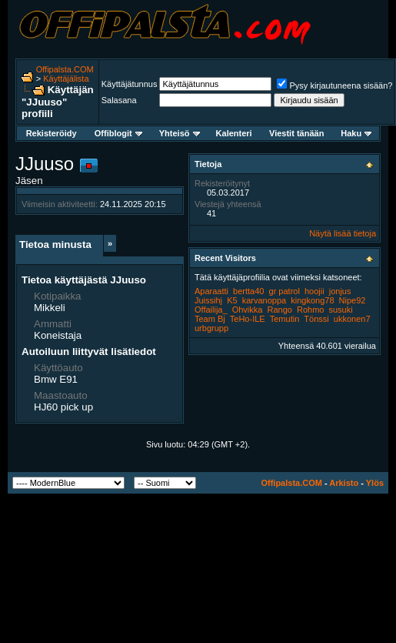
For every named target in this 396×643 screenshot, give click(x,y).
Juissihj (208, 300)
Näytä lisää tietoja (342, 233)
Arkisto (343, 482)
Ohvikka (247, 309)
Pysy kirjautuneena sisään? (334, 85)
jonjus (340, 291)
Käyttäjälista (65, 78)
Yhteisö (179, 133)
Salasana (119, 100)
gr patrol (284, 291)
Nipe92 (352, 300)
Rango (279, 309)
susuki (341, 309)
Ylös (375, 482)
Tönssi (316, 318)
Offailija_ (211, 309)
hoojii (314, 291)
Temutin (285, 318)
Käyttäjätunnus (129, 84)
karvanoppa (264, 300)
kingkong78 (312, 300)
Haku (356, 133)
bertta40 (248, 291)
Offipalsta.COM (65, 69)
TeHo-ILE (247, 318)
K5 (232, 300)
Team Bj (210, 318)
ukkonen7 (352, 318)
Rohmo (310, 309)
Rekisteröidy (51, 133)
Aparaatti (211, 291)
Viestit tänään (296, 133)
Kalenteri (234, 133)
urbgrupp (211, 328)
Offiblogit (118, 133)
